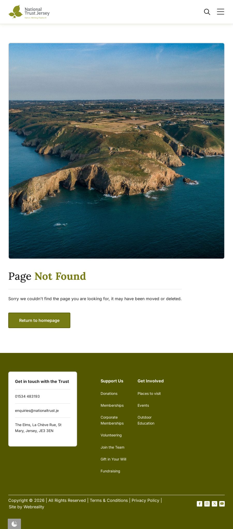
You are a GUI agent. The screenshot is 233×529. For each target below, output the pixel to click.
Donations (109, 393)
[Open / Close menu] (217, 12)
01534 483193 (27, 396)
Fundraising (110, 471)
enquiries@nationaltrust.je (37, 410)
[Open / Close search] (204, 12)
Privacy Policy (145, 500)
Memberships (112, 405)
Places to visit (149, 393)
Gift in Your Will (113, 459)
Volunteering (111, 435)
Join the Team (112, 447)
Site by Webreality (26, 506)
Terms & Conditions (109, 500)
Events (143, 405)
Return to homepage (39, 320)
